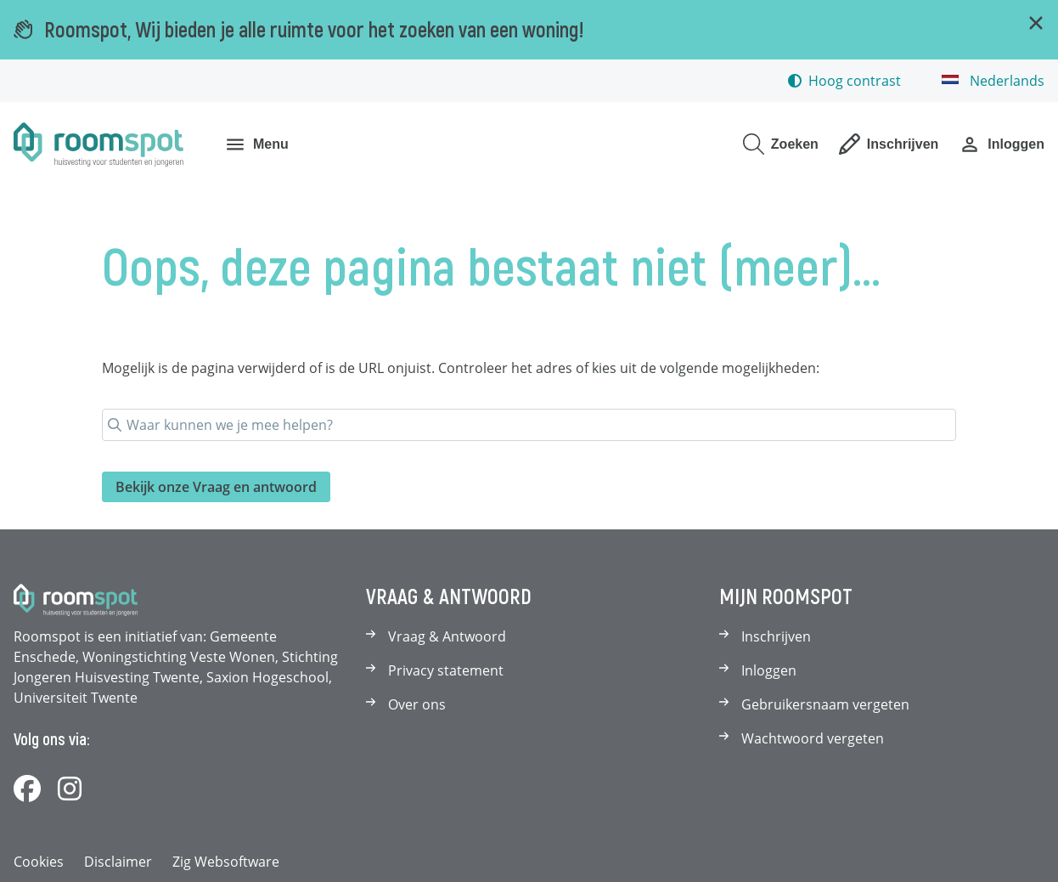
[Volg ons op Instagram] (70, 789)
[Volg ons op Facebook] (27, 789)
